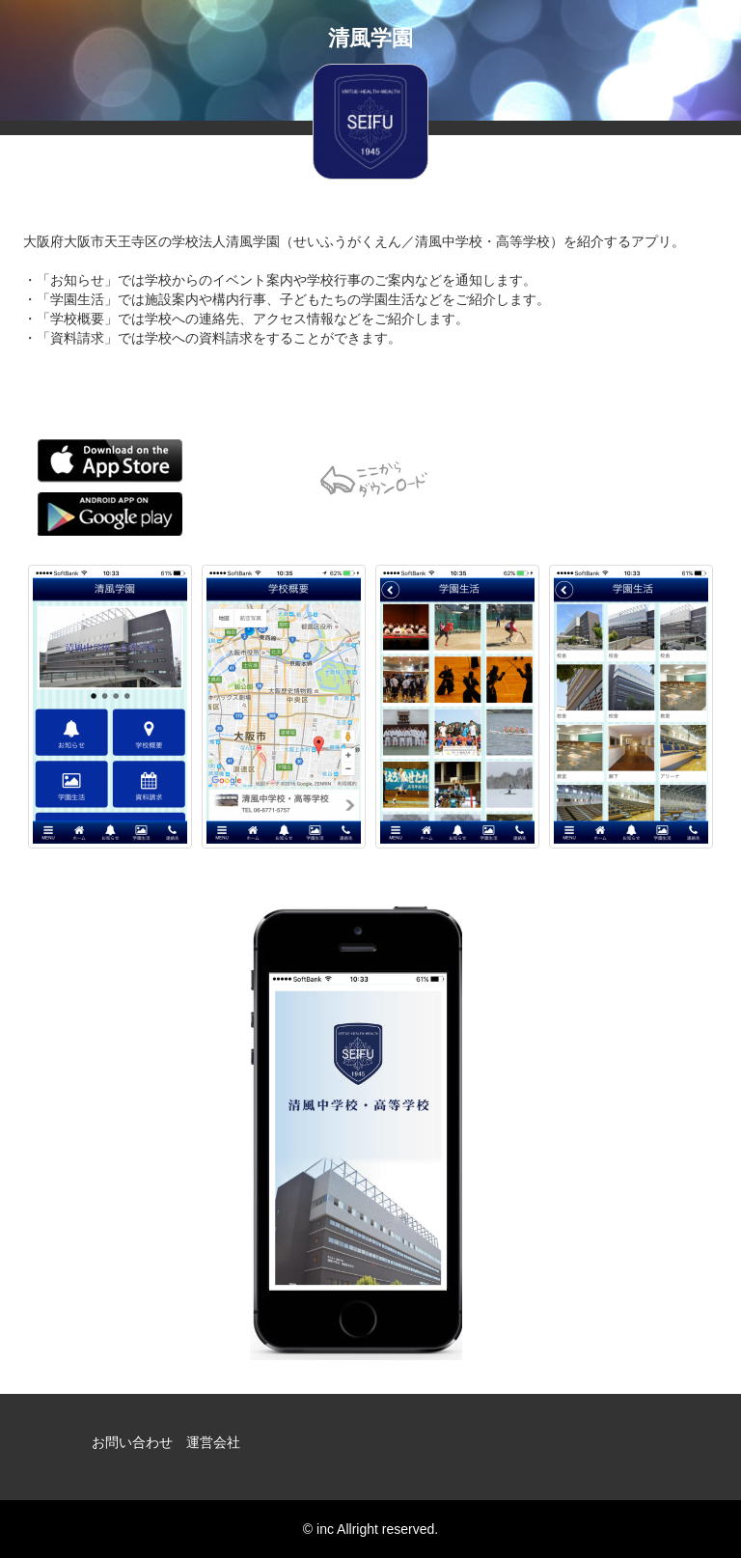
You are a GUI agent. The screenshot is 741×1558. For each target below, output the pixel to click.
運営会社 (213, 1442)
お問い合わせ (132, 1442)
